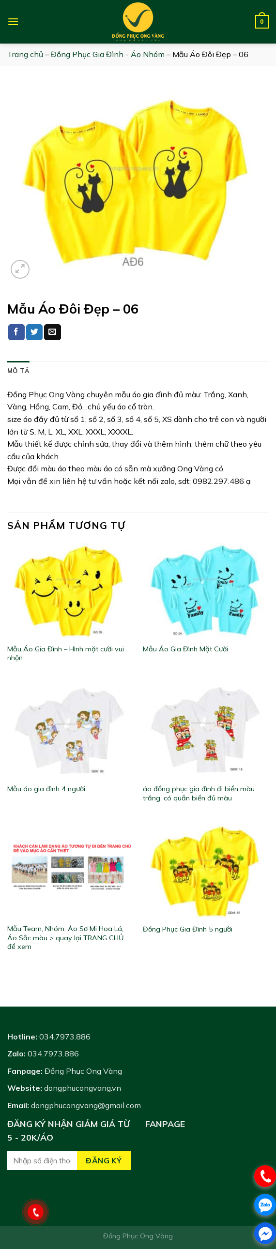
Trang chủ (25, 54)
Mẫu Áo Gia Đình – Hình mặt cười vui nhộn (65, 653)
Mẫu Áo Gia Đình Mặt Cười (185, 649)
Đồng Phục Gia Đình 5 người (187, 929)
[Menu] (13, 21)
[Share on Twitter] (34, 332)
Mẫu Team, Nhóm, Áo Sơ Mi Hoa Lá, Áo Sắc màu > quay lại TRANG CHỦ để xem (65, 937)
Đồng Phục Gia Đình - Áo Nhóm (108, 54)
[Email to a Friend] (52, 332)
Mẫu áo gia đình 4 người (46, 788)
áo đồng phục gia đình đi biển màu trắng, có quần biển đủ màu (199, 793)
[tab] (18, 370)
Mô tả (18, 371)
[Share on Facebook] (16, 332)
